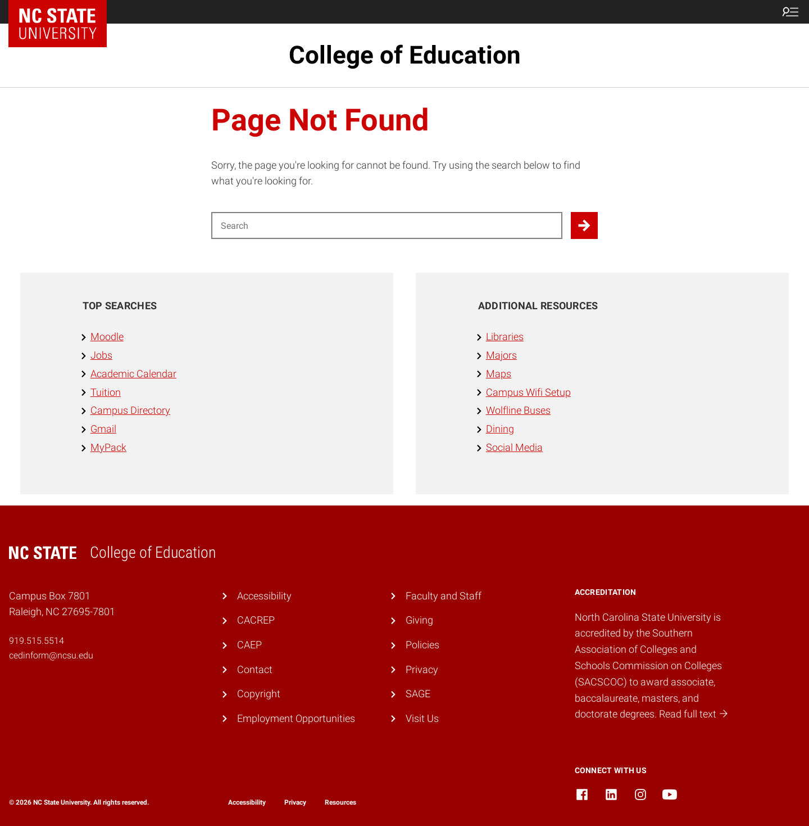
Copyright (258, 693)
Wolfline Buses (518, 410)
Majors (501, 355)
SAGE (418, 693)
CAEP (249, 645)
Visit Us (422, 718)
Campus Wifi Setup (528, 392)
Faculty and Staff (443, 596)
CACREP (256, 620)
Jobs (101, 355)
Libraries (505, 336)
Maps (498, 374)
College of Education (405, 55)
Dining (500, 429)
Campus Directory (130, 410)
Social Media (514, 447)
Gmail (103, 429)
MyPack (108, 447)
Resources (340, 802)
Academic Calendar (133, 374)
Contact (254, 669)
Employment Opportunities (296, 718)
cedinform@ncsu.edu (51, 655)
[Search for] (386, 225)
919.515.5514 (36, 640)
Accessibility (264, 596)
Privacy (422, 669)
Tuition (105, 392)
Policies (422, 645)
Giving (419, 620)
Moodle (107, 336)
